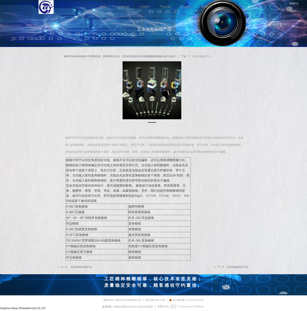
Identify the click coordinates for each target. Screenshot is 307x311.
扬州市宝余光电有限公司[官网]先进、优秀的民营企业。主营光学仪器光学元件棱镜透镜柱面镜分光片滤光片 (120, 56)
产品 (184, 56)
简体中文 (294, 3)
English (292, 10)
